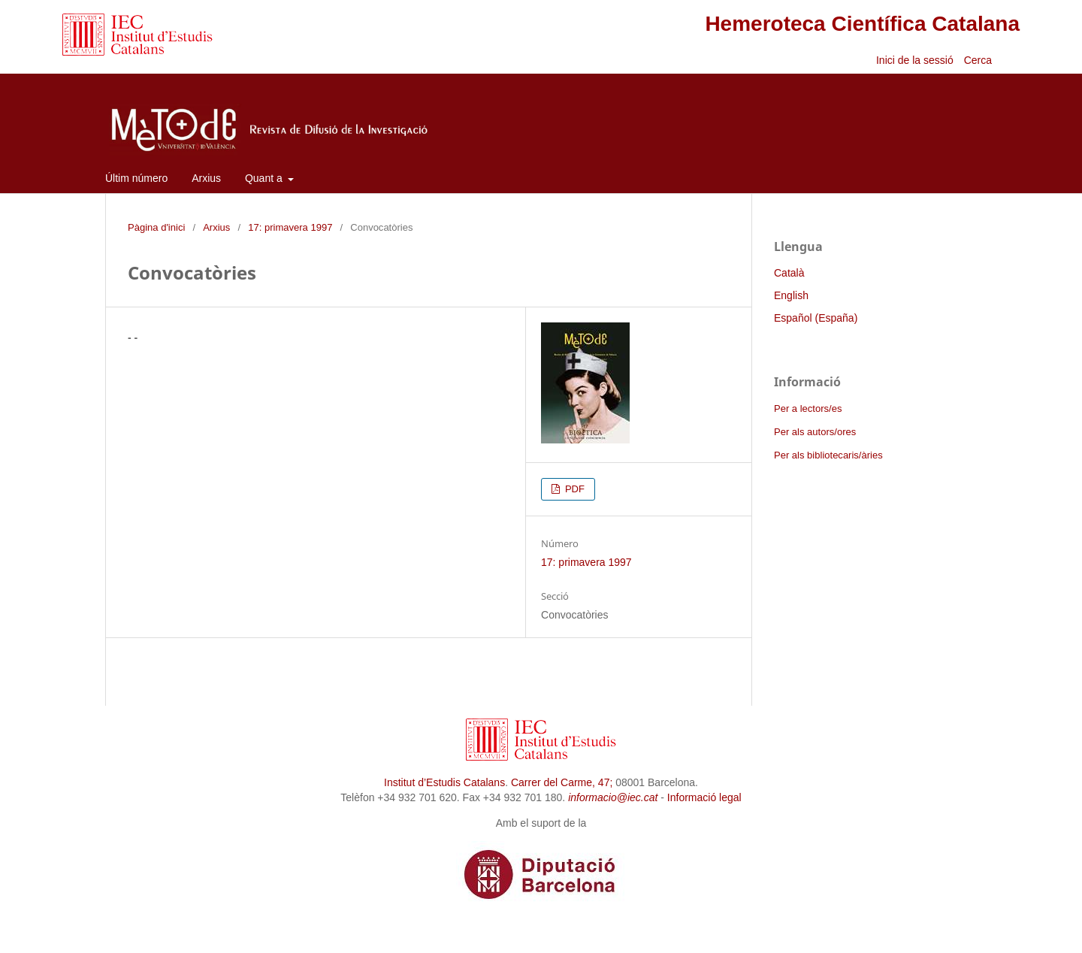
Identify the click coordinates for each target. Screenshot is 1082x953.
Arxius (206, 178)
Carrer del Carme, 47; (561, 782)
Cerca (979, 60)
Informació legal (704, 797)
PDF (573, 489)
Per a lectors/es (808, 408)
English (791, 295)
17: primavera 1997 (290, 227)
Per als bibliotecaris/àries (828, 455)
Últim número (136, 178)
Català (789, 273)
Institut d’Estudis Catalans (444, 782)
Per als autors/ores (815, 431)
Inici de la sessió (915, 60)
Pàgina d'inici (156, 227)
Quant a (265, 178)
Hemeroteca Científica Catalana (862, 23)
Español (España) (815, 318)
